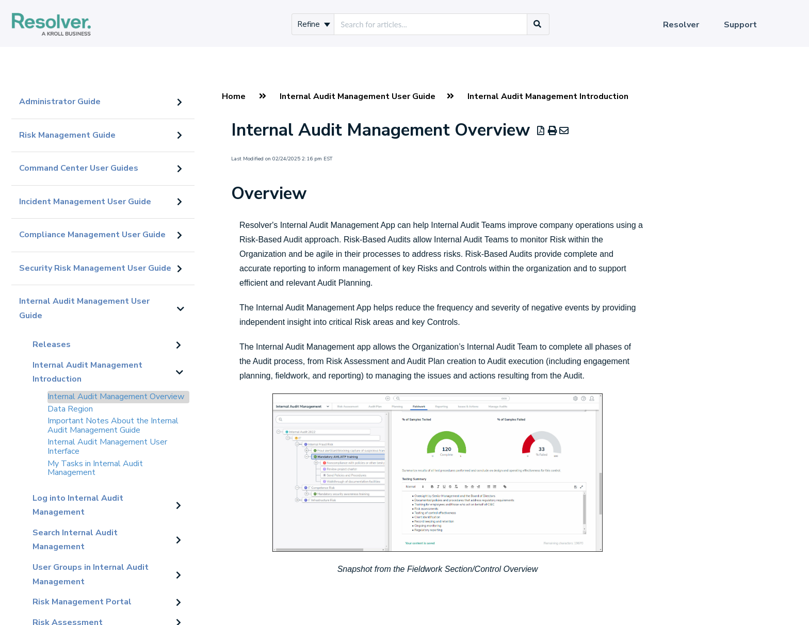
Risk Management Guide (67, 135)
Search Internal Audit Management (75, 540)
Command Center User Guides (78, 168)
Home (234, 96)
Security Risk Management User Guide (95, 268)
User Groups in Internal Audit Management (91, 574)
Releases (52, 344)
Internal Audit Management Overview (115, 396)
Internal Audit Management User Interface (107, 446)
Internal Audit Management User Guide (84, 308)
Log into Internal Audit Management (78, 505)
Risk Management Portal (82, 601)
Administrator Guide (60, 101)
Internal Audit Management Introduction (87, 372)
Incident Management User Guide (85, 201)
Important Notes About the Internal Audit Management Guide (113, 425)
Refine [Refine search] (313, 24)
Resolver (681, 24)
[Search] (537, 24)
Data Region (70, 409)
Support (740, 24)
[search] (430, 24)
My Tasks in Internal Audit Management (95, 468)
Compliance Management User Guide (92, 234)
